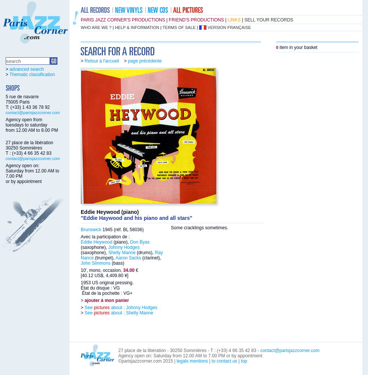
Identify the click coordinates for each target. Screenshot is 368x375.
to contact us (224, 361)
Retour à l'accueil (101, 61)
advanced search (26, 69)
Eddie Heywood (96, 242)
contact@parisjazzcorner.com (33, 112)
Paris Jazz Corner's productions (123, 20)
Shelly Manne (122, 252)
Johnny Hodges (123, 247)
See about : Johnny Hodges (120, 307)
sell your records (268, 20)
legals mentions (192, 361)
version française (229, 27)
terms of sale (179, 27)
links (234, 20)
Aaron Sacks (128, 258)
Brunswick (91, 229)
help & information (137, 27)
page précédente (145, 61)
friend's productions (196, 20)
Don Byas (139, 242)
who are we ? (96, 27)
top (244, 361)
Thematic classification (32, 74)
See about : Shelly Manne (118, 313)
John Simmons (95, 263)
